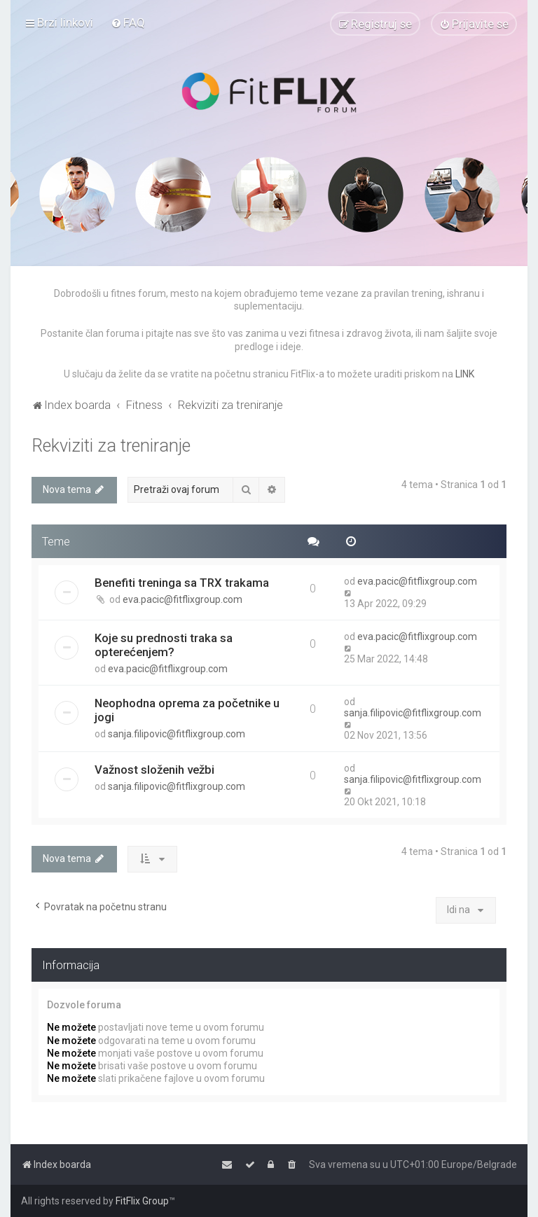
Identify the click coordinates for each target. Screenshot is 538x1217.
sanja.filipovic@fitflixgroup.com (176, 733)
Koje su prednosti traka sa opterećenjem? (164, 645)
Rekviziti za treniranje (111, 446)
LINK (464, 374)
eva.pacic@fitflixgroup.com (182, 599)
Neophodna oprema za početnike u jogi (187, 710)
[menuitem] (128, 22)
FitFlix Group (142, 1200)
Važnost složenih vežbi (154, 770)
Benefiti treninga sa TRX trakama (182, 583)
